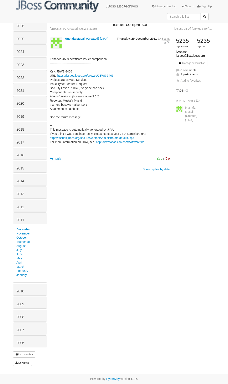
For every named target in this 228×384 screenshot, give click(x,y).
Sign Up (204, 6)
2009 (20, 304)
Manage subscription (191, 63)
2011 (20, 220)
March (20, 266)
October (21, 237)
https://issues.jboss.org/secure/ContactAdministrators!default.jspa (92, 138)
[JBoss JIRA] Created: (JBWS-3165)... (74, 28)
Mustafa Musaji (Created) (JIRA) (87, 38)
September (23, 241)
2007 (20, 330)
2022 (20, 78)
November (23, 233)
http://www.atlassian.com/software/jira (120, 142)
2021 (20, 91)
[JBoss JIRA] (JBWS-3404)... (193, 28)
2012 (20, 207)
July (19, 250)
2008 (20, 317)
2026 (20, 26)
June (19, 254)
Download (22, 362)
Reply (55, 158)
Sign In (188, 6)
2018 (20, 129)
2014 (20, 181)
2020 (20, 104)
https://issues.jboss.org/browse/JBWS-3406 (85, 75)
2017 (20, 142)
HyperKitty (113, 378)
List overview (24, 354)
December (23, 229)
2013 (20, 194)
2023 (20, 65)
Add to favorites (188, 80)
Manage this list (164, 6)
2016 (20, 155)
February (22, 270)
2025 (20, 39)
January (21, 275)
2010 (20, 291)
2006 (20, 343)
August (21, 246)
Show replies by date (156, 169)
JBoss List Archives (77, 6)
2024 (20, 52)
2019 (20, 117)
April (19, 262)
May (19, 258)
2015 (20, 168)
